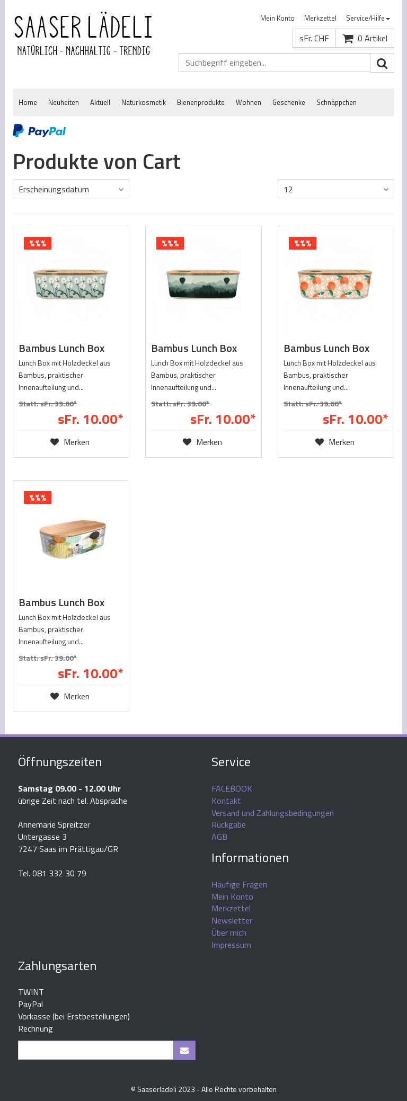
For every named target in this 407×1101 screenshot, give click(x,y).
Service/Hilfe (368, 18)
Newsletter (231, 920)
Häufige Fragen (239, 884)
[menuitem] (277, 18)
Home (28, 102)
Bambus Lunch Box (61, 348)
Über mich (228, 932)
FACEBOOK (231, 788)
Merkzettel (320, 18)
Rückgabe (228, 824)
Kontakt (226, 800)
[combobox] (71, 189)
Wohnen (248, 102)
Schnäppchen (336, 102)
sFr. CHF (314, 38)
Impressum (231, 944)
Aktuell (100, 102)
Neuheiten (63, 102)
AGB (219, 836)
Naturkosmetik (143, 102)
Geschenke (288, 102)
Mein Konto (277, 18)
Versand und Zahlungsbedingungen (272, 812)
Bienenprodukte (201, 102)
